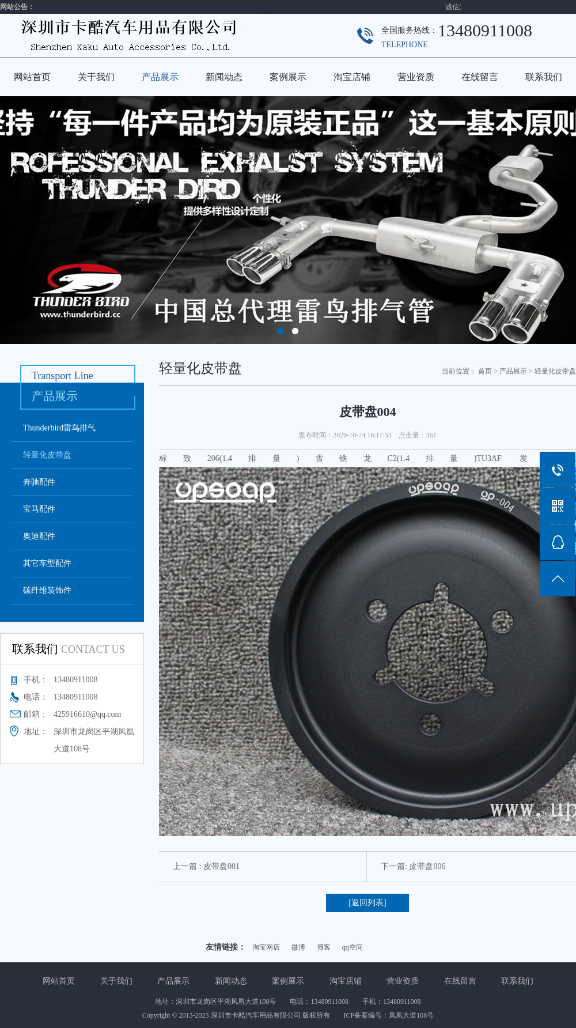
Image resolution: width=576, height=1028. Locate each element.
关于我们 (96, 77)
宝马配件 (39, 509)
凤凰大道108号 (411, 1015)
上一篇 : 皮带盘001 (206, 866)
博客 (324, 947)
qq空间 (352, 947)
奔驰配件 (39, 482)
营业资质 (415, 77)
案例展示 (288, 77)
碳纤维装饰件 (47, 590)
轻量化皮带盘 (47, 455)
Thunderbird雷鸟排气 (59, 428)
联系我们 (543, 77)
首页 (485, 371)
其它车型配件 (47, 563)
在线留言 (479, 77)
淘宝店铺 (352, 77)
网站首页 (32, 77)
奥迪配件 (39, 536)
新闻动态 (224, 77)
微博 (298, 947)
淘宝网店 (266, 947)
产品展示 (160, 77)
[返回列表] (367, 902)
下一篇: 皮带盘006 (413, 866)
